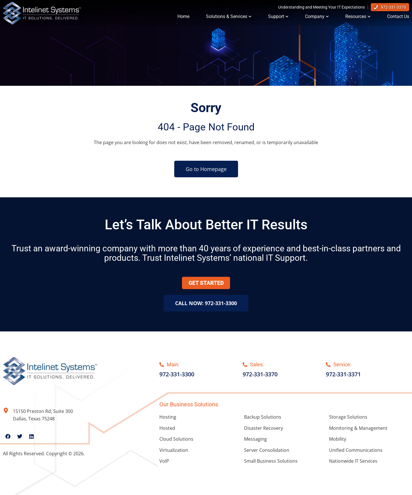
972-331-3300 (176, 375)
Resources (358, 17)
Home (183, 17)
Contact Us (398, 17)
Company (317, 17)
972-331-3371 (343, 375)
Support (278, 17)
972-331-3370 (393, 8)
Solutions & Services (228, 17)
